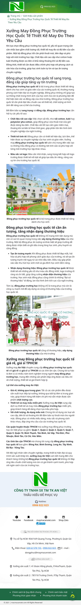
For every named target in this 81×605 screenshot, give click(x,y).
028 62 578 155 (34, 548)
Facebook (28, 519)
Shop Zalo (63, 519)
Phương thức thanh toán (53, 595)
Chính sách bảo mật (55, 592)
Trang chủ (13, 15)
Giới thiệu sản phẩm (33, 15)
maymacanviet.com (45, 519)
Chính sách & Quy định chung (25, 592)
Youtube (17, 519)
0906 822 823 (47, 6)
